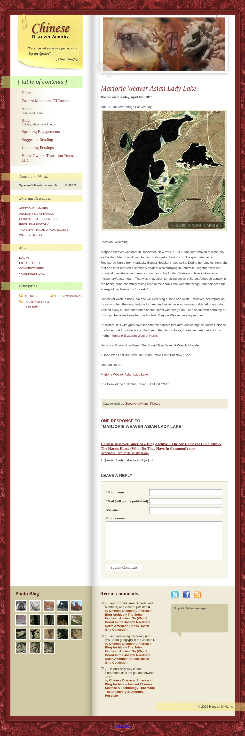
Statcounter (122, 726)
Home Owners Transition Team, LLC (48, 158)
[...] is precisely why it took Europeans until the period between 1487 (130, 682)
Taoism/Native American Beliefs (44, 229)
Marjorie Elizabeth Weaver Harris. (134, 335)
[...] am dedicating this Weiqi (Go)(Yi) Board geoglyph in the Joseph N (130, 649)
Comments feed (31, 268)
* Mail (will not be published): (127, 501)
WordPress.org (32, 273)
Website (112, 510)
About (51, 110)
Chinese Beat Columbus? (38, 219)
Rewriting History (34, 224)
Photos (155, 403)
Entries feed (29, 262)
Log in (24, 257)
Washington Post (33, 235)
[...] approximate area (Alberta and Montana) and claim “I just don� (130, 616)
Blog (51, 122)
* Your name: (115, 492)
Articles (31, 295)
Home (27, 92)
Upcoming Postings (38, 147)
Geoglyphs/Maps (68, 295)
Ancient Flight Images (36, 213)
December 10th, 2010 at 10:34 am (125, 453)
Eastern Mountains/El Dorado (46, 100)
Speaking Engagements (41, 131)
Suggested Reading (37, 139)
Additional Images (33, 208)
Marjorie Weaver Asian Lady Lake (124, 374)
